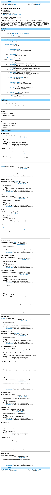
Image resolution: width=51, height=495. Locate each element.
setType (10, 99)
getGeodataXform (12, 47)
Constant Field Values (7, 113)
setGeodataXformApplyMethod (14, 86)
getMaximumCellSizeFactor (14, 53)
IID (12, 31)
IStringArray (7, 42)
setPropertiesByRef (12, 97)
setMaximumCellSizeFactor (14, 91)
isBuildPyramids (12, 64)
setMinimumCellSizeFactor (14, 94)
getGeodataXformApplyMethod (14, 50)
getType (10, 61)
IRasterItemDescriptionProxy (8, 14)
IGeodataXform (6, 47)
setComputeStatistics (13, 78)
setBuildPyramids (12, 72)
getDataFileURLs (12, 45)
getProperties (11, 58)
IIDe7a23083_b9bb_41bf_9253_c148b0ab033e (20, 33)
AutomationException (24, 143)
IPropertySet (7, 58)
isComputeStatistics (12, 69)
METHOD (15, 4)
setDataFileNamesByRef (13, 80)
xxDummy (14, 36)
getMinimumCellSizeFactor (14, 56)
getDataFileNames (12, 42)
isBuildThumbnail (12, 67)
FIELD (9, 4)
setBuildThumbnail (12, 75)
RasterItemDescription (18, 14)
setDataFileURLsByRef (13, 83)
